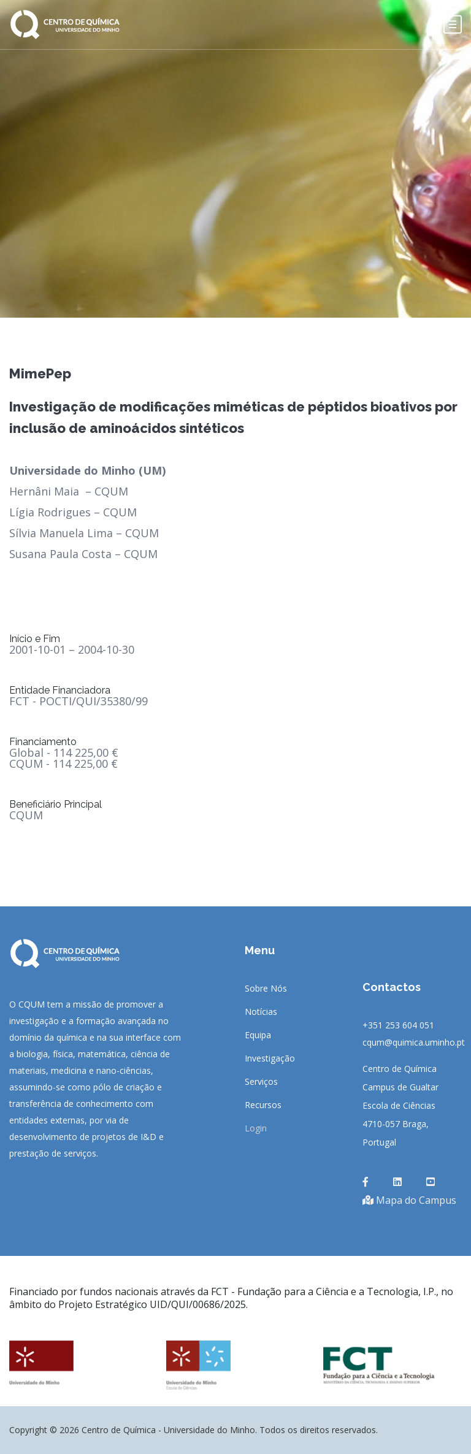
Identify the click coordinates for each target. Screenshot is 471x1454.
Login (256, 1128)
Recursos (263, 1105)
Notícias (261, 1012)
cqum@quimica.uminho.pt (413, 1042)
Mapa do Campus (409, 1200)
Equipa (258, 1035)
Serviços (261, 1081)
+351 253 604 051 (398, 1025)
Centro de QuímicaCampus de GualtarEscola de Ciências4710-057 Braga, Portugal (400, 1105)
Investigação (270, 1058)
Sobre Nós (266, 988)
